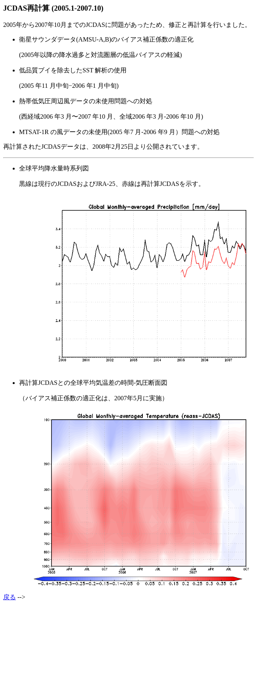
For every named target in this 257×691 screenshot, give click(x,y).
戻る (9, 597)
